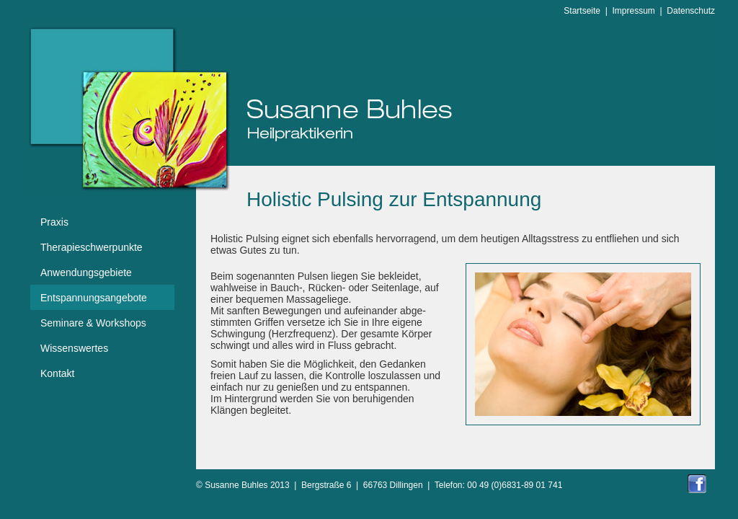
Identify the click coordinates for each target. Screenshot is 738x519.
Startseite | (588, 11)
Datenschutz (691, 11)
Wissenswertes (74, 348)
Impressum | (640, 11)
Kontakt (57, 373)
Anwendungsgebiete (86, 272)
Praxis (54, 222)
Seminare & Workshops (93, 323)
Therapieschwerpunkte (91, 247)
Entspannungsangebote (93, 297)
